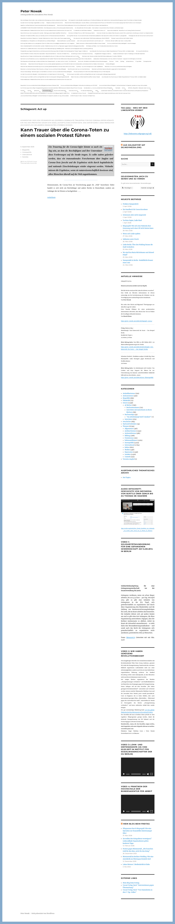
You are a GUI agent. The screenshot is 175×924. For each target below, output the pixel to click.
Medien (127, 450)
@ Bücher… (37, 90)
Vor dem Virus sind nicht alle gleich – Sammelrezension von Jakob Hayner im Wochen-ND (42, 74)
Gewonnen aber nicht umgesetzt (134, 215)
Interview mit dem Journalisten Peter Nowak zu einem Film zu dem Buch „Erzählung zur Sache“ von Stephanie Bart (125, 33)
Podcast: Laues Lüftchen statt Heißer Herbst (122, 38)
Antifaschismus (130, 431)
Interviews (128, 419)
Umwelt (127, 457)
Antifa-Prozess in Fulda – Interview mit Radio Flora (82, 95)
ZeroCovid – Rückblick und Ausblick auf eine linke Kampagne (92, 61)
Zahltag (122, 61)
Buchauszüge (129, 415)
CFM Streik (30, 161)
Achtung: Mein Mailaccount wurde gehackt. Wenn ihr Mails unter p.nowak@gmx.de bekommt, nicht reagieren (47, 43)
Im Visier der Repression (86, 90)
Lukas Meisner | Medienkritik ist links (136, 864)
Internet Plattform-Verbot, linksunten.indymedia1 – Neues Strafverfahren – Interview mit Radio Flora (45, 53)
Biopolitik (25, 150)
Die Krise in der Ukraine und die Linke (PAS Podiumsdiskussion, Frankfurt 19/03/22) (102, 56)
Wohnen (111, 61)
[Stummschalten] (148, 774)
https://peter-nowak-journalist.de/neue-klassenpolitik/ (137, 377)
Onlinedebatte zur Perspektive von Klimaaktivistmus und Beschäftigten (38, 40)
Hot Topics (127, 477)
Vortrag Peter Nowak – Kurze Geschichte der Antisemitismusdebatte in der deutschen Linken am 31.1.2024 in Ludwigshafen (97, 35)
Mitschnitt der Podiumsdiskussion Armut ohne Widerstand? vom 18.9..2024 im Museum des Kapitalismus (82, 25)
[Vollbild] (151, 774)
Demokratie (23, 64)
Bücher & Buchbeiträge (60, 90)
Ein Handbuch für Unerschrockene (135, 209)
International (27, 154)
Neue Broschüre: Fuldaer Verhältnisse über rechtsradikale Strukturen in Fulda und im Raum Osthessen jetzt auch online (50, 56)
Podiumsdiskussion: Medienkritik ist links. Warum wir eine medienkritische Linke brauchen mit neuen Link (46, 30)
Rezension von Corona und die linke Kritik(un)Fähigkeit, (118, 66)
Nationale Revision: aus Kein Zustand (66, 40)
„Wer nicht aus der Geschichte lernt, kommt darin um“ (90, 40)
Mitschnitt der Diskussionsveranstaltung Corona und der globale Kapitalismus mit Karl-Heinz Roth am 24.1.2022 (48, 66)
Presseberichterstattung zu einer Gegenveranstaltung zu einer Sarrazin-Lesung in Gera (109, 93)
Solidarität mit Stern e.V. (99, 30)
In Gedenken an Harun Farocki (78, 93)
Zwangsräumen (147, 61)
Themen (23, 90)
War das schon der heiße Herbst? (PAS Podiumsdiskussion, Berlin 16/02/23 (91, 38)
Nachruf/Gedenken (129, 424)
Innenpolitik (26, 152)
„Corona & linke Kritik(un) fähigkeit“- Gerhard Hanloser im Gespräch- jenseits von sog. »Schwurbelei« (123, 85)
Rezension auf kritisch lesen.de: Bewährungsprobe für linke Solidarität (109, 69)
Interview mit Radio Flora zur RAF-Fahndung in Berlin (81, 33)
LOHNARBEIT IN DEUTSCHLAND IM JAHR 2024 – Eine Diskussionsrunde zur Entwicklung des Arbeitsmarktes (47, 27)
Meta (96, 90)
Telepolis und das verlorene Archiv (54, 22)
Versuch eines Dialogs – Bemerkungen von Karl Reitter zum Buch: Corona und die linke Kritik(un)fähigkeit (46, 71)
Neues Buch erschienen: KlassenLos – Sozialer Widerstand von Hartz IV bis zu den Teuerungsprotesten (45, 38)
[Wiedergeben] (124, 774)
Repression (129, 452)
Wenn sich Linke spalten (131, 234)
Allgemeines (129, 429)
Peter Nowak (31, 11)
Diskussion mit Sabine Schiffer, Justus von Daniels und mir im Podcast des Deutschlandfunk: (43, 35)
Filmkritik (126, 400)
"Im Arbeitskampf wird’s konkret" (138, 417)
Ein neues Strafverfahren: (142, 51)
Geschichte (127, 422)
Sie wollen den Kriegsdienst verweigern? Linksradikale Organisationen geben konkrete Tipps (137, 841)
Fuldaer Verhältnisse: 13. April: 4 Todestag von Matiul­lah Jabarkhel (129, 53)
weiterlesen (51, 197)
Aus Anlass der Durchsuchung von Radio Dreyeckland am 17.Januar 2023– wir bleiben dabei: (112, 51)
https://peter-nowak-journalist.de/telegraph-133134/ (136, 321)
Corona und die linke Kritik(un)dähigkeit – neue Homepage (121, 43)
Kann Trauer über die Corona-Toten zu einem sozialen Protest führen (65, 132)
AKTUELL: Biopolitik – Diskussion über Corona (139, 88)
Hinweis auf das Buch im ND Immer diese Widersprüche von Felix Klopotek (92, 71)
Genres (29, 90)
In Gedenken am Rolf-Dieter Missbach (83, 30)
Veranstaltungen (47, 90)
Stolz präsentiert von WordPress (42, 913)
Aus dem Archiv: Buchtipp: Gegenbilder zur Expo (32, 22)
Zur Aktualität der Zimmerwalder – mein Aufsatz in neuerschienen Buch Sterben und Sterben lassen (99, 27)
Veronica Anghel (129, 459)
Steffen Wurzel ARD (31, 163)
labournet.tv (130, 637)
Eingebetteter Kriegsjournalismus (103, 53)
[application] (137, 767)
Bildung (127, 436)
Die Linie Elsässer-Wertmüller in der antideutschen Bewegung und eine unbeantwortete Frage (44, 20)
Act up (24, 161)
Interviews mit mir (73, 90)
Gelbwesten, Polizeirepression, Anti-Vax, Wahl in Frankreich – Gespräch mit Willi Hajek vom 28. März (117, 58)
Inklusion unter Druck (131, 239)
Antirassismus (128, 396)
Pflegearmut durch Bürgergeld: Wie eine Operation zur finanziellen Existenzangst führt (137, 831)
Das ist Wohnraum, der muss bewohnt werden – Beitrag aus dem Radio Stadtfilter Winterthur (43, 33)
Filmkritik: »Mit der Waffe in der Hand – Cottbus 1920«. (118, 40)
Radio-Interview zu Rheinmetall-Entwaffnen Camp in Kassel (90, 43)
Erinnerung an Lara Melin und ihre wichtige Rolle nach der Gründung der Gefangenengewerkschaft (91, 74)
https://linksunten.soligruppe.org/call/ (138, 134)
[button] (127, 188)
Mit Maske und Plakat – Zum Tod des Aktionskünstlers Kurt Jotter (102, 46)
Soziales (25, 157)
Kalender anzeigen (147, 188)
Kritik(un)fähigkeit (110, 64)
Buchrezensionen (132, 407)
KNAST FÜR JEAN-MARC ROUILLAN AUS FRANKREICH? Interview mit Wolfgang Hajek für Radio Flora (45, 93)
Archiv (123, 88)
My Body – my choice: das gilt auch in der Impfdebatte (89, 66)
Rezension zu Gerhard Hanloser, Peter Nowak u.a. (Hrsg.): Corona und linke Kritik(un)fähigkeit (43, 69)
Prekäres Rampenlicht (131, 204)
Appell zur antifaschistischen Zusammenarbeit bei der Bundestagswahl (38, 25)
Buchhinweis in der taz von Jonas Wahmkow (79, 69)
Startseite (118, 88)
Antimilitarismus (129, 393)
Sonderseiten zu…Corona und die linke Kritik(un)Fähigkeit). (98, 88)
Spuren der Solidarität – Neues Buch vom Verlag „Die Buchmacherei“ (124, 30)
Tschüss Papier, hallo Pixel (132, 220)
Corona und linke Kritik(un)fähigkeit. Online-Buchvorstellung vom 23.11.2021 (79, 85)
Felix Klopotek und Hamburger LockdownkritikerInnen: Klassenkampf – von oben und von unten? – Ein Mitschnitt (48, 61)
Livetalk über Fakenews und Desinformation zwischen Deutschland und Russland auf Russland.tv (124, 90)
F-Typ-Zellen (138, 61)
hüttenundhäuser (131, 440)
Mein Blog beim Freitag (136, 824)
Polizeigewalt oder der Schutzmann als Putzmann (141, 35)
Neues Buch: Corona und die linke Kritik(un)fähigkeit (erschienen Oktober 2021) (40, 85)
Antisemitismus (129, 61)
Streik (117, 61)
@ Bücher (128, 405)
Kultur (127, 447)
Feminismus (129, 438)
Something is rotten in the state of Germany (82, 53)
